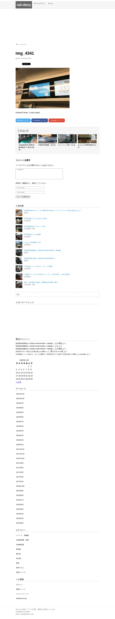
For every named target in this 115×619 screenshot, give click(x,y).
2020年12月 (20, 400)
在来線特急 (20, 546)
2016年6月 (20, 506)
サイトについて (39, 3)
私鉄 (17, 565)
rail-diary (24, 5)
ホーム (50, 3)
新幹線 (18, 551)
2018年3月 (20, 437)
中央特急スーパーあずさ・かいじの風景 (30, 356)
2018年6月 (20, 428)
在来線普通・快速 (22, 542)
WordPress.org (21, 600)
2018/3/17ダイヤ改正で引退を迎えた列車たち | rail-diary (66, 356)
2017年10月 (20, 460)
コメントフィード (22, 596)
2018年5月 (20, 433)
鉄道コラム (20, 570)
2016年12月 (20, 488)
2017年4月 (20, 479)
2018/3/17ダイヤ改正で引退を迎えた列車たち (32, 353)
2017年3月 (20, 483)
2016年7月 (20, 502)
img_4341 (23, 44)
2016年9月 (20, 493)
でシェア (23, 120)
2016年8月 (20, 497)
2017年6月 (20, 470)
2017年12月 (20, 451)
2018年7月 (20, 423)
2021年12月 (20, 396)
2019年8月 (20, 410)
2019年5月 (20, 414)
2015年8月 (20, 525)
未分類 (18, 560)
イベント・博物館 (22, 537)
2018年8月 (20, 419)
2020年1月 (20, 405)
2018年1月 (20, 447)
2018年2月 (20, 442)
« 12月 (18, 384)
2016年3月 (20, 520)
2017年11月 (20, 456)
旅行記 (18, 556)
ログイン (19, 587)
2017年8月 (20, 465)
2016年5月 (20, 511)
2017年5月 (20, 474)
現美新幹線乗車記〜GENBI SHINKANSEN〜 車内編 (34, 345)
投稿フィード (21, 591)
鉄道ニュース (21, 574)
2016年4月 (20, 516)
